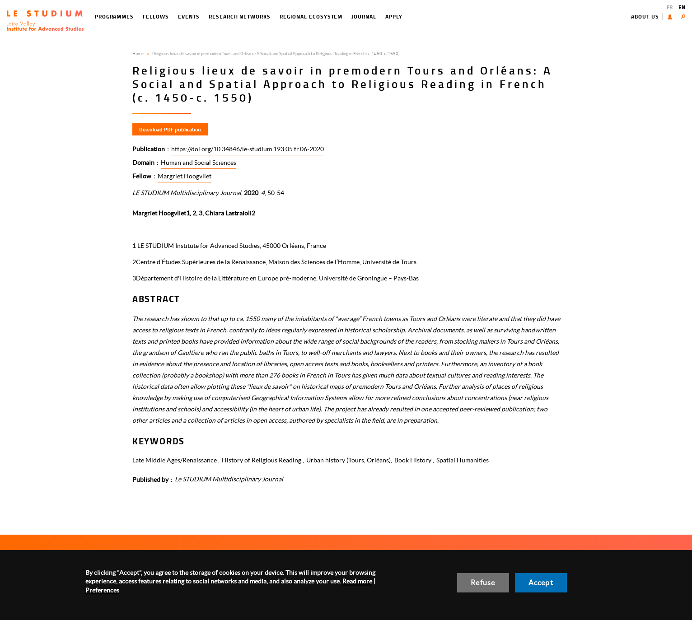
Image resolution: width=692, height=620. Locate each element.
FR (670, 7)
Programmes (114, 16)
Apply (393, 16)
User (672, 16)
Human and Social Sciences (198, 162)
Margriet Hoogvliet (184, 176)
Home (138, 53)
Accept (540, 582)
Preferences (102, 590)
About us (645, 16)
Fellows (156, 16)
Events (189, 16)
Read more (357, 581)
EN (681, 7)
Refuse (483, 582)
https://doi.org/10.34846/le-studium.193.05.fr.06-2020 (247, 149)
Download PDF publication (170, 129)
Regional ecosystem (311, 16)
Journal (363, 16)
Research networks (240, 16)
